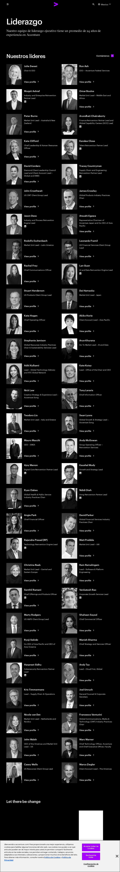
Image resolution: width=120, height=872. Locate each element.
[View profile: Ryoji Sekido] (32, 655)
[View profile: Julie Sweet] (32, 82)
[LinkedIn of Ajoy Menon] (25, 473)
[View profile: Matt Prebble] (87, 555)
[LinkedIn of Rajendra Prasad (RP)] (25, 548)
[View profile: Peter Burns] (32, 131)
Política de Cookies (52, 857)
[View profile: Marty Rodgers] (32, 630)
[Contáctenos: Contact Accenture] (105, 55)
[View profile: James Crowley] (87, 206)
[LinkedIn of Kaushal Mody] (80, 473)
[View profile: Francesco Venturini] (87, 730)
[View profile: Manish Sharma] (87, 655)
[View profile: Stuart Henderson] (32, 306)
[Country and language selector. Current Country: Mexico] (104, 4)
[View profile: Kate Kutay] (87, 381)
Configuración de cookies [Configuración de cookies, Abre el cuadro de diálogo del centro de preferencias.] (91, 865)
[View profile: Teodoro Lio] (32, 431)
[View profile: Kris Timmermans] (32, 705)
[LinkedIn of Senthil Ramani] (25, 597)
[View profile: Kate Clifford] (32, 156)
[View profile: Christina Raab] (32, 580)
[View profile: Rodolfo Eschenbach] (32, 256)
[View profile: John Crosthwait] (32, 206)
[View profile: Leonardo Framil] (87, 256)
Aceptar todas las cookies (91, 847)
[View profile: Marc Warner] (87, 755)
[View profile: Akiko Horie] (87, 331)
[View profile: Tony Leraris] (87, 406)
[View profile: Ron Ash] (87, 82)
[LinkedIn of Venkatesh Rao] (80, 597)
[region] (60, 856)
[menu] (8, 4)
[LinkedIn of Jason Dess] (25, 226)
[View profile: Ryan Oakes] (32, 505)
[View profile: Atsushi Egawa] (87, 231)
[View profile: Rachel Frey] (32, 281)
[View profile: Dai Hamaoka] (87, 306)
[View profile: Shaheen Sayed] (87, 630)
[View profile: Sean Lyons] (87, 431)
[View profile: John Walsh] (32, 755)
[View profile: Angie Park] (32, 530)
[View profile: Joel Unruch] (87, 705)
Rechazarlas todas (91, 856)
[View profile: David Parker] (87, 530)
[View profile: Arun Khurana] (87, 356)
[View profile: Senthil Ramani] (32, 605)
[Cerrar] (117, 856)
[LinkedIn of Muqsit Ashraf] (25, 101)
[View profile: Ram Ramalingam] (87, 580)
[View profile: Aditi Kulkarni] (32, 381)
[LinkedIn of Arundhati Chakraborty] (80, 126)
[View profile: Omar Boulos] (87, 106)
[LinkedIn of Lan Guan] (80, 273)
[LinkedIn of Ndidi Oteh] (80, 498)
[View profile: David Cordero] (32, 181)
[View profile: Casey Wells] (32, 780)
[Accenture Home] (56, 4)
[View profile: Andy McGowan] (87, 456)
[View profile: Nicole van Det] (32, 730)
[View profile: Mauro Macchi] (32, 456)
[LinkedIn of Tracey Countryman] (80, 176)
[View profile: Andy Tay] (87, 680)
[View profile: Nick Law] (32, 406)
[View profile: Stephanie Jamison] (32, 356)
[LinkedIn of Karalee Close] (80, 149)
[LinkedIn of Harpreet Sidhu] (25, 675)
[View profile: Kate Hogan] (32, 331)
